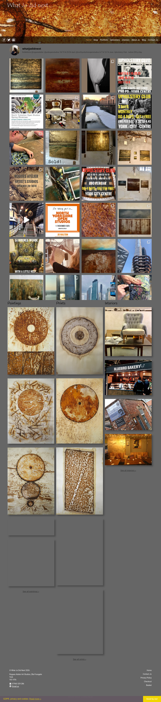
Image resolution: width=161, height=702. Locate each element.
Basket (149, 685)
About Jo (136, 40)
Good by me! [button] (152, 699)
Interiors (125, 40)
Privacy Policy (146, 678)
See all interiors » (128, 470)
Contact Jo (153, 40)
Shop (95, 40)
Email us (15, 686)
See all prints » (79, 659)
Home (88, 40)
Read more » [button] (35, 699)
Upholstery (115, 40)
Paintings (14, 303)
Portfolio (104, 40)
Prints (60, 303)
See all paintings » (31, 591)
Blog (144, 40)
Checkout (148, 681)
